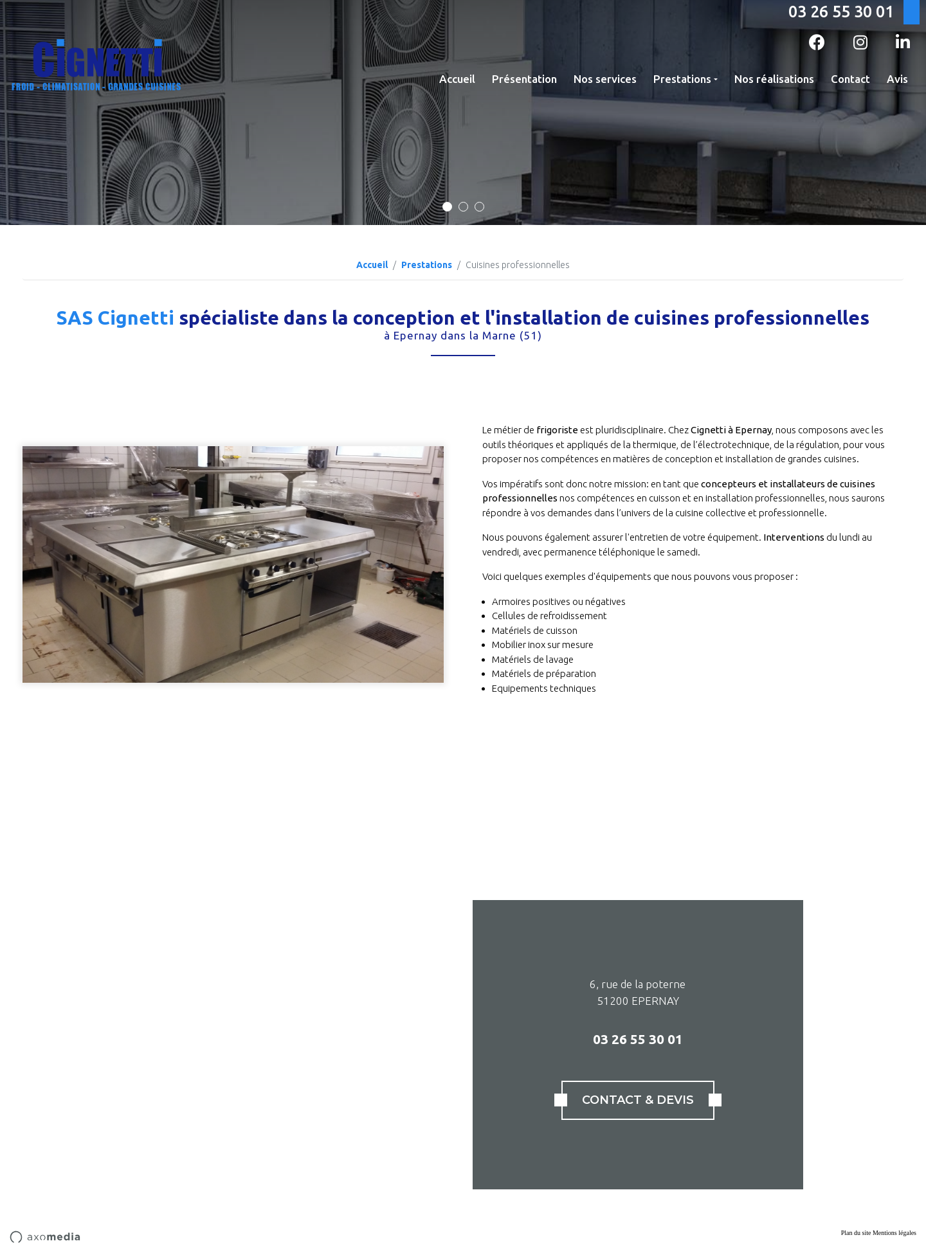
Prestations (682, 79)
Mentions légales (894, 1232)
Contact (850, 79)
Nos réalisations (774, 79)
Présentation (524, 79)
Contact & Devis (638, 1100)
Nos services (605, 79)
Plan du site (856, 1232)
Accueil (457, 79)
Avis (897, 79)
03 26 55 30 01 (841, 12)
